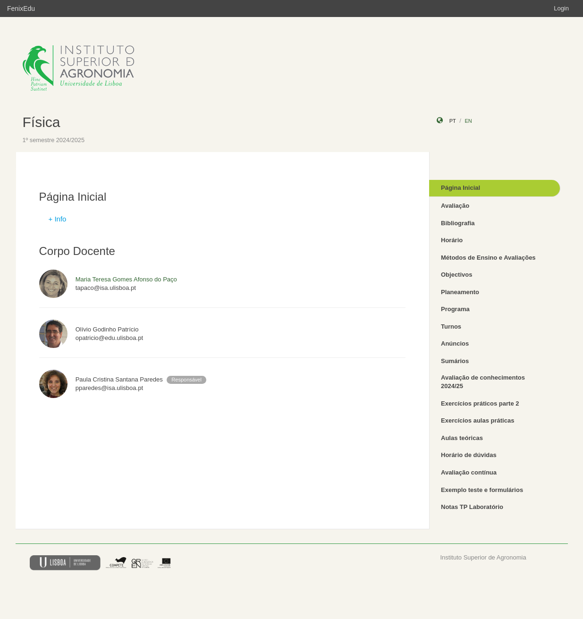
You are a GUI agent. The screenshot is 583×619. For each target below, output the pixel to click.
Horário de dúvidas (469, 454)
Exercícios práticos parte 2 (480, 403)
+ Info (58, 219)
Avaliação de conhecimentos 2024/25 (483, 382)
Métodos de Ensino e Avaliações (488, 257)
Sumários (455, 361)
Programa (455, 309)
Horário (452, 240)
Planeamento (460, 292)
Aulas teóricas (462, 437)
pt (452, 121)
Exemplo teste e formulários (482, 489)
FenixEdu (21, 8)
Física (41, 122)
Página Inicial (460, 187)
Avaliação (455, 205)
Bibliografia (458, 223)
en (468, 121)
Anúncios (455, 343)
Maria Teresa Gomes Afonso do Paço (126, 279)
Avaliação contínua (469, 472)
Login (561, 8)
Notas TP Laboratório (472, 506)
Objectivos (456, 274)
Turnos (451, 326)
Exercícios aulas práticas (477, 420)
